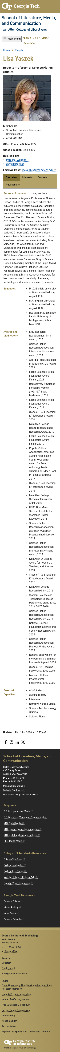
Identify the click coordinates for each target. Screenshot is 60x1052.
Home (6, 50)
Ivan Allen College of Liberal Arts (24, 29)
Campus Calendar (14, 919)
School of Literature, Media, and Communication (29, 20)
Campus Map (10, 951)
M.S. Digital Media (14, 823)
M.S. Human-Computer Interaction (23, 829)
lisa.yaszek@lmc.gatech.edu (39, 170)
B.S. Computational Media (18, 811)
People (19, 50)
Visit (45, 37)
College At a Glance (15, 871)
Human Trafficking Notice (15, 999)
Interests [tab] (27, 177)
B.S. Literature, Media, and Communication (25, 817)
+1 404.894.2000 (12, 946)
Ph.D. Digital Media (14, 841)
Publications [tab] (13, 184)
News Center (12, 913)
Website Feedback (14, 790)
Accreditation (9, 1026)
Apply (27, 37)
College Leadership (15, 865)
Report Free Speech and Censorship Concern (26, 1031)
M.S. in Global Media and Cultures (22, 835)
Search (29, 43)
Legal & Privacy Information (16, 994)
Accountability (9, 1021)
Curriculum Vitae (15, 163)
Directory (6, 962)
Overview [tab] (11, 177)
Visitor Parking (12, 907)
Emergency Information (14, 973)
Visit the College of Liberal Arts (21, 877)
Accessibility (8, 1015)
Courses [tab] (42, 177)
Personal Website (17, 159)
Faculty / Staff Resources (18, 883)
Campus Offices (13, 901)
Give (36, 37)
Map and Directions (14, 786)
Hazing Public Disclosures (16, 1010)
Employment (8, 968)
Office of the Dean (14, 859)
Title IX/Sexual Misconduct (16, 1005)
